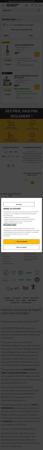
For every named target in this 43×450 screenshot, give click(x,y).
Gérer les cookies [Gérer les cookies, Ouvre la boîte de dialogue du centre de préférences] (21, 247)
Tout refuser (19, 204)
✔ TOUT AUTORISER (21, 241)
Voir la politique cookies (9, 224)
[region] (21, 225)
